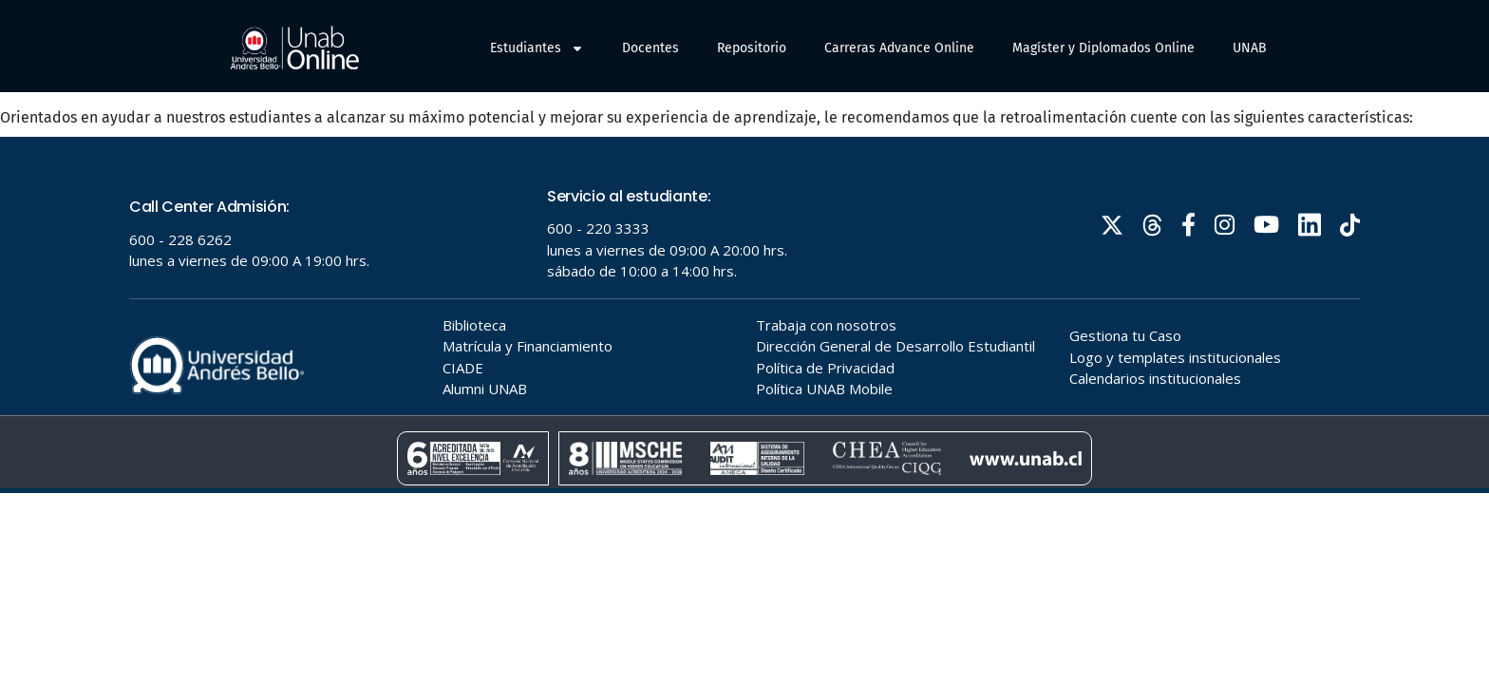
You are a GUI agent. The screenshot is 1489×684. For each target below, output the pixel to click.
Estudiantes (537, 48)
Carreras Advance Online (899, 48)
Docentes (650, 48)
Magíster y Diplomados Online (1103, 48)
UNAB (1250, 48)
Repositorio (751, 48)
